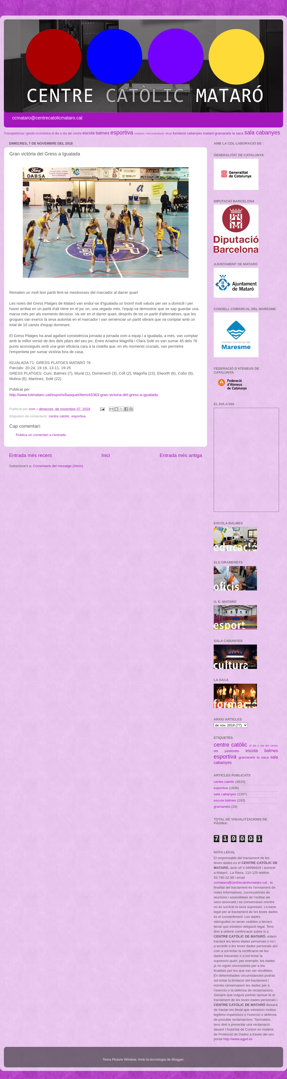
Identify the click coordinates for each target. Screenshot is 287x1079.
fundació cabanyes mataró (193, 133)
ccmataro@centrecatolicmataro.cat (240, 882)
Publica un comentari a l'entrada (41, 435)
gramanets (223, 133)
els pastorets (226, 751)
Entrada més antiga (181, 455)
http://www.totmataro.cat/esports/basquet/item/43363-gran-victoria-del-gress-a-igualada (83, 395)
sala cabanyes (262, 132)
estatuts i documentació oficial (153, 133)
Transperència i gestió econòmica (27, 133)
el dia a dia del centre (66, 133)
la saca (237, 133)
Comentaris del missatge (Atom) (58, 466)
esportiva (121, 132)
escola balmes (95, 133)
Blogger (177, 1059)
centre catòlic (59, 416)
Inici (105, 455)
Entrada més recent (30, 455)
